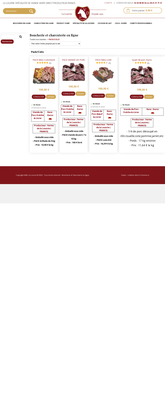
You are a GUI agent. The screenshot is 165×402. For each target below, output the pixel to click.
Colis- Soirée (121, 23)
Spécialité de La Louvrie (83, 23)
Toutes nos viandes (38, 39)
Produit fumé (63, 23)
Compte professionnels (141, 23)
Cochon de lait (105, 23)
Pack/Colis (54, 39)
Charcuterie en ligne (44, 23)
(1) (50, 63)
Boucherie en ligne (22, 23)
